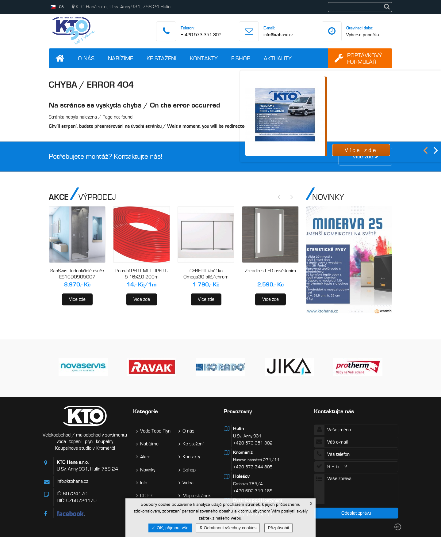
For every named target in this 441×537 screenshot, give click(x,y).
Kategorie (145, 411)
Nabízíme (120, 58)
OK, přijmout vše (170, 527)
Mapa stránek (196, 495)
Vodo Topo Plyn (155, 431)
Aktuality (278, 58)
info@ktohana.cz (278, 34)
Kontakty (204, 58)
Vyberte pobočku (362, 34)
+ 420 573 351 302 (201, 34)
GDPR (146, 495)
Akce (145, 456)
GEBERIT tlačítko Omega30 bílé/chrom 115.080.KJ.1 (205, 277)
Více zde (77, 299)
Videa (188, 483)
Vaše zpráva (356, 489)
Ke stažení (161, 58)
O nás (86, 58)
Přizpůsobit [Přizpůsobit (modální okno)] (278, 527)
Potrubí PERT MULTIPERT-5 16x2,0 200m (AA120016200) (141, 277)
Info (143, 483)
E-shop (240, 58)
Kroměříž (243, 452)
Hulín (238, 428)
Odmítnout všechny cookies (228, 527)
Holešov (241, 476)
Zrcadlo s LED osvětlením (270, 271)
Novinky (147, 470)
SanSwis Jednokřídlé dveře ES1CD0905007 (77, 274)
